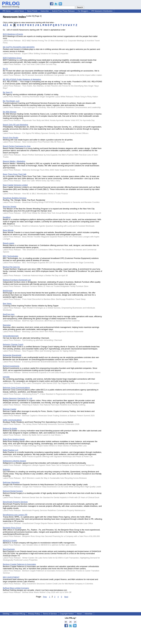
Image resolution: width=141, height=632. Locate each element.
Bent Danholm (9, 549)
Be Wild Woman (9, 112)
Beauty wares (8, 243)
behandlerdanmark (10, 336)
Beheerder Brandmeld (12, 355)
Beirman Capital (9, 409)
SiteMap (6, 614)
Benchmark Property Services (15, 502)
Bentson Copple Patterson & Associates (19, 564)
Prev (45, 597)
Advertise (88, 614)
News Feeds (32, 11)
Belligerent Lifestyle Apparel (14, 461)
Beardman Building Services (14, 198)
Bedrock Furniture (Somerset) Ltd (17, 280)
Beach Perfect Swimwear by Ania (16, 146)
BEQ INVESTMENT (11, 577)
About (79, 614)
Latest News (19, 11)
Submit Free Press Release (63, 11)
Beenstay (7, 325)
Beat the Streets (9, 206)
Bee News (7, 303)
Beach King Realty (10, 137)
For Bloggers (83, 11)
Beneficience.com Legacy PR (15, 515)
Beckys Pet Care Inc (11, 267)
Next (66, 597)
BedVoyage (8, 290)
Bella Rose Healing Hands (14, 439)
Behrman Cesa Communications (16, 387)
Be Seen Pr (8, 92)
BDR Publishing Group (12, 58)
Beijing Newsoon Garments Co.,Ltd (17, 398)
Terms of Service (50, 614)
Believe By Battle (10, 428)
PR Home (7, 11)
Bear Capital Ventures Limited (15, 185)
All (5, 25)
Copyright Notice (67, 614)
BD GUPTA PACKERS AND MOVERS (19, 47)
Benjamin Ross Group (12, 528)
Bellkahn (6, 469)
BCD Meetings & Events (13, 34)
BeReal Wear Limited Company (16, 588)
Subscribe (44, 11)
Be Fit (5, 69)
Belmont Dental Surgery (13, 491)
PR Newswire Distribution (102, 11)
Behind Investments (11, 366)
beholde (6, 377)
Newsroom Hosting (11, 5)
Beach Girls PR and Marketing (15, 125)
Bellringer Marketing (11, 482)
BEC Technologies (10, 256)
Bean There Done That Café (14, 174)
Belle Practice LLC (10, 450)
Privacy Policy (34, 614)
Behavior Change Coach (13, 344)
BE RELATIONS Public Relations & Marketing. (22, 79)
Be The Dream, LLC (11, 101)
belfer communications (12, 420)
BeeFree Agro (8, 314)
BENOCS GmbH (10, 540)
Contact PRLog (19, 614)
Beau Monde (8, 230)
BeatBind (7, 217)
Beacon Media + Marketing (14, 161)
